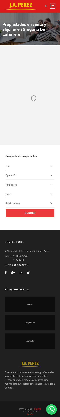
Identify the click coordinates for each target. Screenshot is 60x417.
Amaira (30, 414)
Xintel (37, 409)
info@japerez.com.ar (18, 265)
